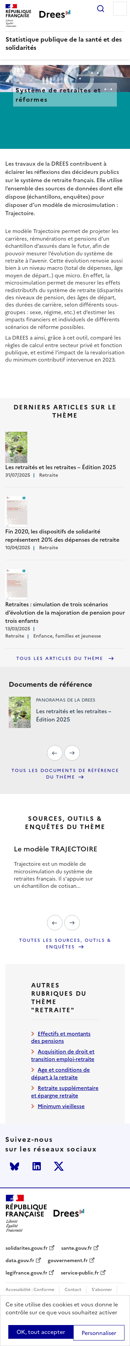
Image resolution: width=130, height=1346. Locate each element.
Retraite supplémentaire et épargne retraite (65, 1091)
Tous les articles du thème (60, 658)
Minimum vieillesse (61, 1106)
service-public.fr (80, 1273)
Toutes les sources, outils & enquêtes (65, 943)
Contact (73, 1290)
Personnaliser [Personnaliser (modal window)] (99, 1333)
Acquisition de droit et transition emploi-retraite (62, 1055)
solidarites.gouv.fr (27, 1248)
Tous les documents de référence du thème (65, 774)
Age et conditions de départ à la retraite (60, 1073)
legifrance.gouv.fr (26, 1273)
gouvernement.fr (68, 1260)
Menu (120, 8)
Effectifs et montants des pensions (61, 1037)
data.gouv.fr (20, 1260)
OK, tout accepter (41, 1332)
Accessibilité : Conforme (30, 1290)
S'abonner (102, 1290)
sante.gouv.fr (76, 1248)
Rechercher (101, 8)
